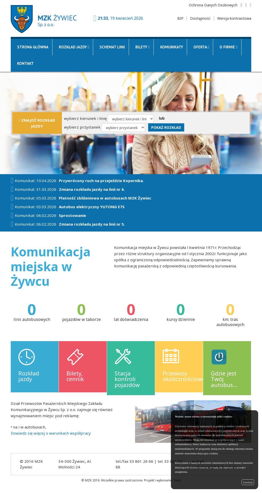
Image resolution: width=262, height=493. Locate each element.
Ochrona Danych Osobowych (213, 5)
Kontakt (25, 63)
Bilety (142, 47)
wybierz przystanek (82, 126)
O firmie (228, 47)
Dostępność (200, 18)
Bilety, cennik (75, 376)
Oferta (201, 47)
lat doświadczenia (131, 319)
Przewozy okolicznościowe (184, 376)
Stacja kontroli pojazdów (127, 379)
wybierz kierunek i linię (85, 118)
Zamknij (248, 482)
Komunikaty (171, 47)
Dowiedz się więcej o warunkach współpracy (51, 433)
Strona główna (32, 47)
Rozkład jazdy (74, 47)
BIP (180, 18)
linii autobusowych (32, 319)
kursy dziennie (181, 319)
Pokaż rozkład (166, 127)
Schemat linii (112, 47)
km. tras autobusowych (230, 322)
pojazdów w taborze (81, 319)
